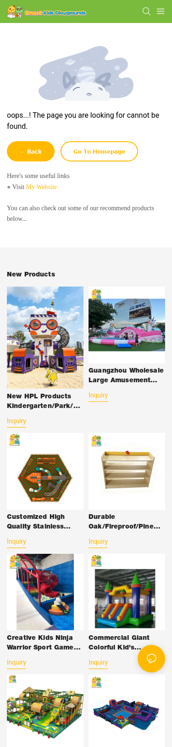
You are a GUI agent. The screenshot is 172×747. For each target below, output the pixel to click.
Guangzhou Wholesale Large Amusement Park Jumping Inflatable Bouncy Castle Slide (126, 377)
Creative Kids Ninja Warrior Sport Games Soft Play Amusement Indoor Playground (43, 644)
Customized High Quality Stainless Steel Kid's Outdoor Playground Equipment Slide (40, 523)
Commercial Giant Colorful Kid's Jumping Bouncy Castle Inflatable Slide (126, 644)
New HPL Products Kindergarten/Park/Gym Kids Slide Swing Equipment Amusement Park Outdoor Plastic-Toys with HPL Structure (44, 403)
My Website (41, 187)
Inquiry (16, 421)
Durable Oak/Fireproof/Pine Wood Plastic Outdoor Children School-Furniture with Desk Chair (125, 523)
